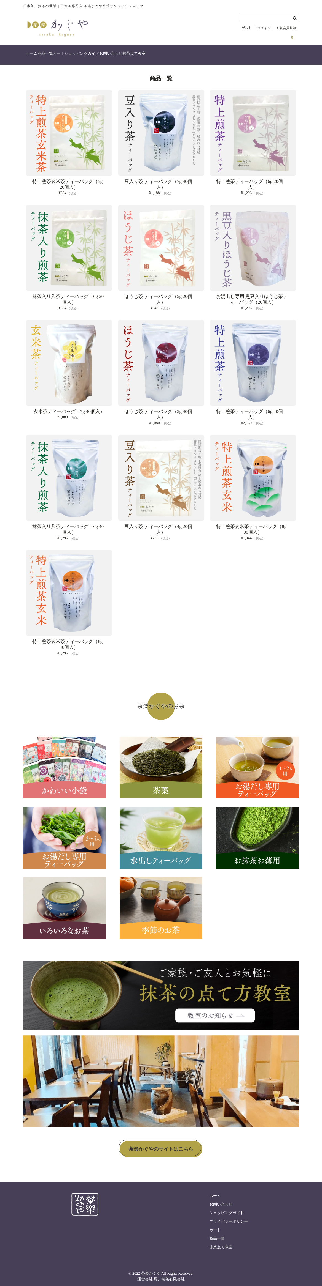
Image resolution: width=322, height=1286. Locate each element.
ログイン (263, 28)
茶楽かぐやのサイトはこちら (161, 1146)
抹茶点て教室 (193, 56)
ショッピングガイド (118, 56)
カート (84, 56)
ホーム (35, 56)
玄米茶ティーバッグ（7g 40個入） (69, 408)
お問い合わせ (159, 56)
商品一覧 (59, 56)
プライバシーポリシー (228, 1218)
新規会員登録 (286, 28)
